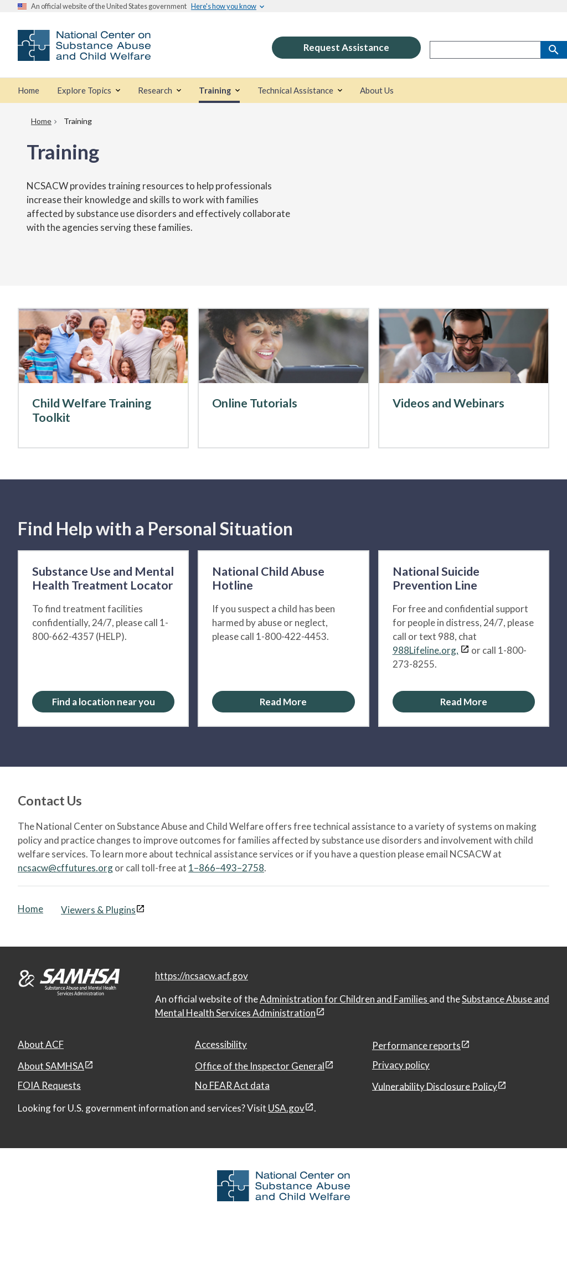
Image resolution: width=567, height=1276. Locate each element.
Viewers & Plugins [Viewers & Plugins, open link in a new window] (98, 910)
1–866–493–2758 (226, 868)
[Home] (28, 90)
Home (30, 909)
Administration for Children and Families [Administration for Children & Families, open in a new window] (344, 999)
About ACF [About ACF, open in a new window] (41, 1044)
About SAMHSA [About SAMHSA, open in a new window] (51, 1066)
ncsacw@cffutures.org (65, 868)
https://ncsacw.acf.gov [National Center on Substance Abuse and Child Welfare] (201, 975)
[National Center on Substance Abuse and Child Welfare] (84, 53)
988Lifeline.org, (425, 650)
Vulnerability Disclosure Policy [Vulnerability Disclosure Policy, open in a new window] (434, 1086)
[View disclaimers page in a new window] (465, 650)
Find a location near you (103, 702)
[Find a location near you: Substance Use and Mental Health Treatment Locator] (103, 701)
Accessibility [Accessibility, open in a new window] (221, 1044)
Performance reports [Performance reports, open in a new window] (416, 1045)
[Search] (553, 50)
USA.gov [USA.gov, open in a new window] (286, 1108)
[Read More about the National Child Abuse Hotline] (283, 701)
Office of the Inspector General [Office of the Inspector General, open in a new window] (259, 1066)
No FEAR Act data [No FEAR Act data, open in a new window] (232, 1085)
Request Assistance (346, 47)
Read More (283, 702)
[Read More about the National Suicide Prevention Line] (464, 701)
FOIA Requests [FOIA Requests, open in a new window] (49, 1085)
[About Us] (377, 90)
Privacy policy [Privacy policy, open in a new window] (401, 1065)
